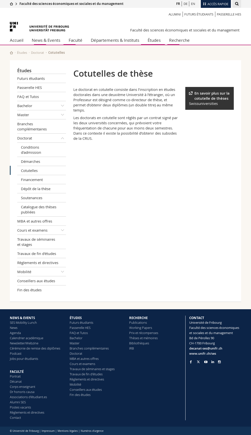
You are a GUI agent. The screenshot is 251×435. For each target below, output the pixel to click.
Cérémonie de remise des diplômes (35, 348)
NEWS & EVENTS (22, 318)
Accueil (16, 40)
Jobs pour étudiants (24, 358)
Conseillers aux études (36, 280)
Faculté (75, 40)
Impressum (48, 431)
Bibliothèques (139, 343)
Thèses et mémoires (143, 338)
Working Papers (140, 327)
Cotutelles (29, 170)
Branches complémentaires (32, 126)
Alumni (175, 14)
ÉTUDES (76, 318)
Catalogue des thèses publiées (38, 209)
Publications (138, 322)
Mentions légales (68, 431)
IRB (131, 348)
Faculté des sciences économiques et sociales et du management (71, 3)
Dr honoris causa (22, 392)
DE (186, 3)
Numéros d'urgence (92, 431)
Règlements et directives (37, 262)
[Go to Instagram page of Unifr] (219, 362)
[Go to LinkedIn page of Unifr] (212, 362)
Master (41, 114)
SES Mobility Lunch (23, 322)
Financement (32, 179)
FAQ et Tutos (28, 96)
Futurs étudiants (198, 14)
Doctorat (37, 52)
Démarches (30, 161)
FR (178, 3)
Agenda (15, 333)
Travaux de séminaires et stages (36, 242)
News (13, 327)
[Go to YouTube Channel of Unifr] (205, 362)
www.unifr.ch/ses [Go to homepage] (202, 353)
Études (154, 40)
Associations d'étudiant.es (28, 397)
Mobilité (41, 271)
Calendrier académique (26, 338)
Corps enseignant (22, 386)
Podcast (15, 353)
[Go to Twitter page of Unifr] (198, 362)
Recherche (179, 40)
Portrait (15, 376)
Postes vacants (20, 407)
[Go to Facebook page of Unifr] (190, 362)
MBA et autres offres (34, 221)
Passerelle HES (229, 14)
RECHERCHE (138, 318)
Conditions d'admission (31, 150)
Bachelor (41, 105)
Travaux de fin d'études (36, 253)
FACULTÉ (17, 371)
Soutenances (31, 197)
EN (193, 3)
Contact (15, 417)
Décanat (16, 381)
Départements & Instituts (115, 40)
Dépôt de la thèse (35, 188)
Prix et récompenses (143, 333)
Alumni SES (18, 402)
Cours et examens (41, 230)
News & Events (46, 40)
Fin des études (29, 289)
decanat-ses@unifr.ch (205, 348)
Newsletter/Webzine (24, 343)
